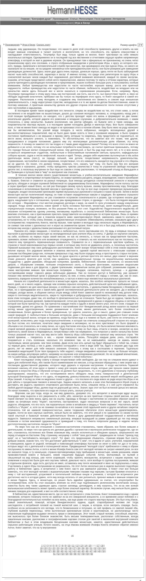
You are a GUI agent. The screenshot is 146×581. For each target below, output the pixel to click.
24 (62, 548)
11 (73, 545)
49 (99, 551)
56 (75, 554)
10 (69, 545)
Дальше (134, 536)
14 (86, 545)
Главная (25, 19)
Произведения (60, 19)
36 (45, 551)
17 (98, 545)
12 (77, 545)
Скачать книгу (43, 45)
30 (87, 548)
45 (83, 551)
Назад (11, 536)
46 (87, 551)
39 (58, 551)
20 (45, 548)
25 (66, 548)
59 (87, 554)
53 (62, 554)
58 (83, 554)
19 (41, 548)
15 (90, 545)
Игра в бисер (28, 45)
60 (91, 554)
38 (53, 551)
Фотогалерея (86, 19)
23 (58, 548)
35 (41, 551)
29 (83, 548)
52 (58, 554)
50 (103, 551)
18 (102, 545)
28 (78, 548)
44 (78, 551)
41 (66, 551)
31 (91, 548)
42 (70, 551)
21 (49, 548)
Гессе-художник (102, 19)
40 (62, 551)
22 (53, 548)
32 (95, 548)
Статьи (74, 19)
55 (71, 554)
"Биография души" (41, 19)
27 (74, 548)
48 (95, 551)
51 (54, 554)
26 (70, 548)
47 (91, 551)
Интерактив (119, 19)
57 (79, 554)
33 (99, 548)
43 (74, 551)
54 (67, 554)
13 (81, 545)
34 (103, 548)
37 (49, 551)
